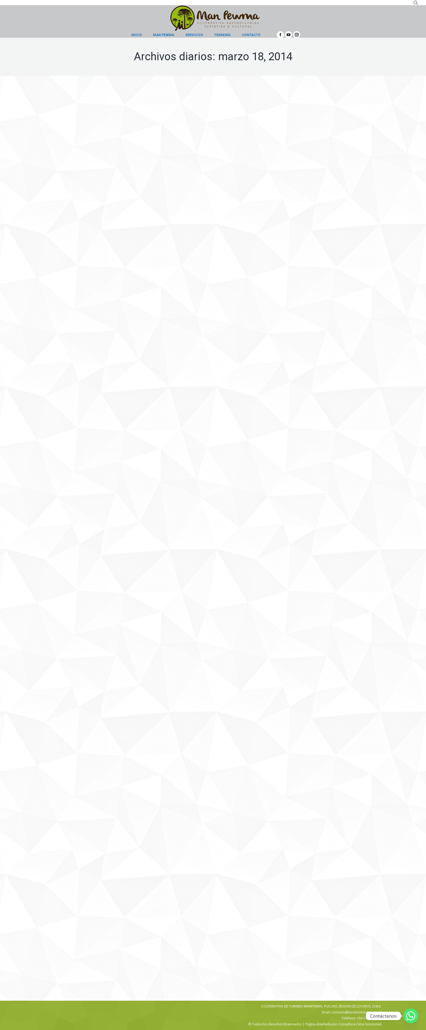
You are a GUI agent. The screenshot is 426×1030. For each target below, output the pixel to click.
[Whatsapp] (410, 1016)
